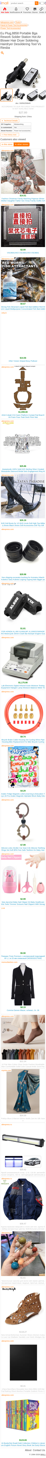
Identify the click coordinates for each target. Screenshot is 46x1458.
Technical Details (10, 121)
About (28, 1450)
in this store (7, 144)
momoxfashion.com (9, 962)
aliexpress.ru (6, 1124)
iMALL (43, 1454)
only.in (4, 313)
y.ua (3, 908)
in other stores (21, 144)
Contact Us (39, 1450)
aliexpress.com (7, 150)
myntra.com (6, 1070)
